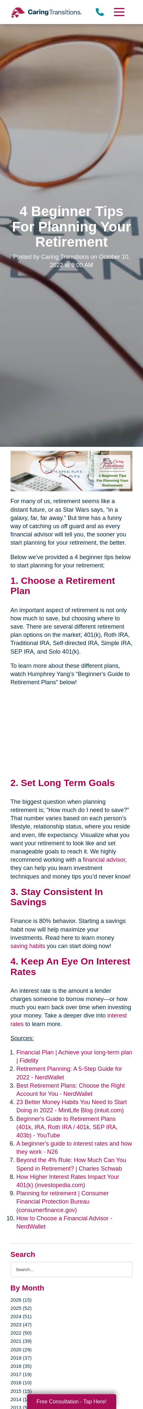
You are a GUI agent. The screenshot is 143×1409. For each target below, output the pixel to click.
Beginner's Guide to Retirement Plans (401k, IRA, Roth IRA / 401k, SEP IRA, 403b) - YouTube (67, 1127)
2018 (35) (21, 1366)
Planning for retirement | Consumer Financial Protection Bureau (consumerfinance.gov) (63, 1201)
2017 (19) (21, 1374)
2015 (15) (21, 1391)
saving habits (28, 946)
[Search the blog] (72, 1269)
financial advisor (104, 859)
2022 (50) (21, 1333)
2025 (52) (21, 1308)
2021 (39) (21, 1341)
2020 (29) (21, 1349)
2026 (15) (21, 1300)
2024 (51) (21, 1316)
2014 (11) (21, 1399)
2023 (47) (21, 1324)
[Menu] (119, 12)
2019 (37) (21, 1358)
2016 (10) (21, 1382)
